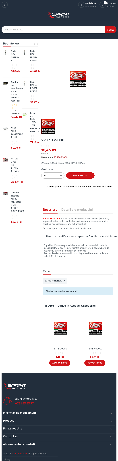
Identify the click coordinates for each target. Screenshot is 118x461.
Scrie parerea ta (55, 280)
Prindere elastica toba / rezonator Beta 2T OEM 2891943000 (18, 202)
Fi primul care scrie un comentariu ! (62, 291)
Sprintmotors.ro (19, 453)
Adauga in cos (80, 176)
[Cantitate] (52, 175)
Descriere (50, 209)
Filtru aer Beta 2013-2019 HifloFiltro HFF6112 (35, 122)
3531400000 (95, 348)
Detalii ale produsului (77, 209)
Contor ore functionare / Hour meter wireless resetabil (17, 91)
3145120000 (60, 348)
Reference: (47, 157)
